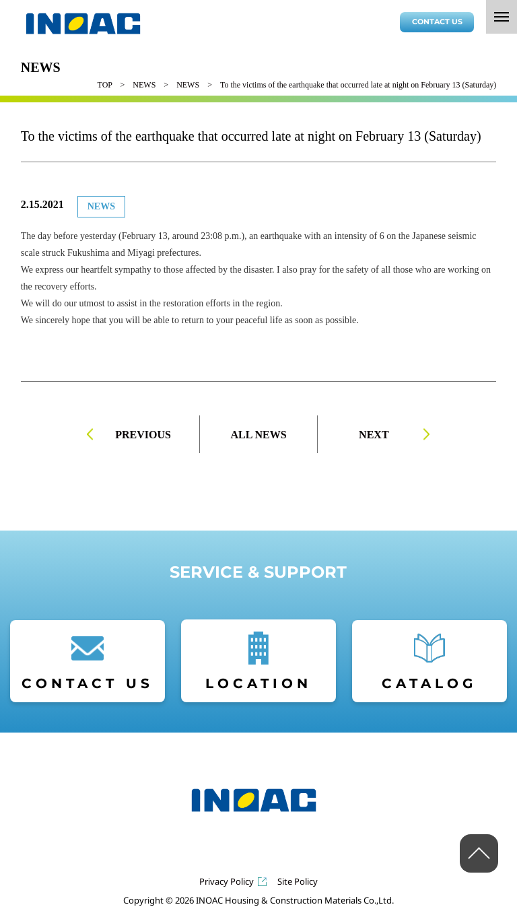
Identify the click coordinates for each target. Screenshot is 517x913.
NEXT (373, 434)
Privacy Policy (226, 881)
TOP (105, 85)
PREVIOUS (143, 434)
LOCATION (258, 683)
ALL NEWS (258, 434)
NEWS (144, 85)
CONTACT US (437, 21)
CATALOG (429, 683)
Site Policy (297, 881)
